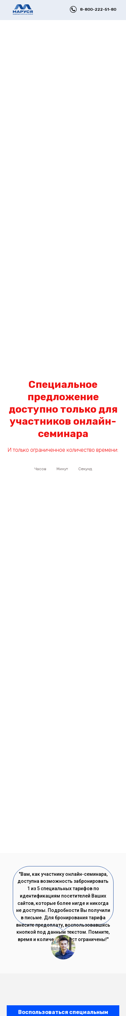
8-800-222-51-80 (98, 9)
